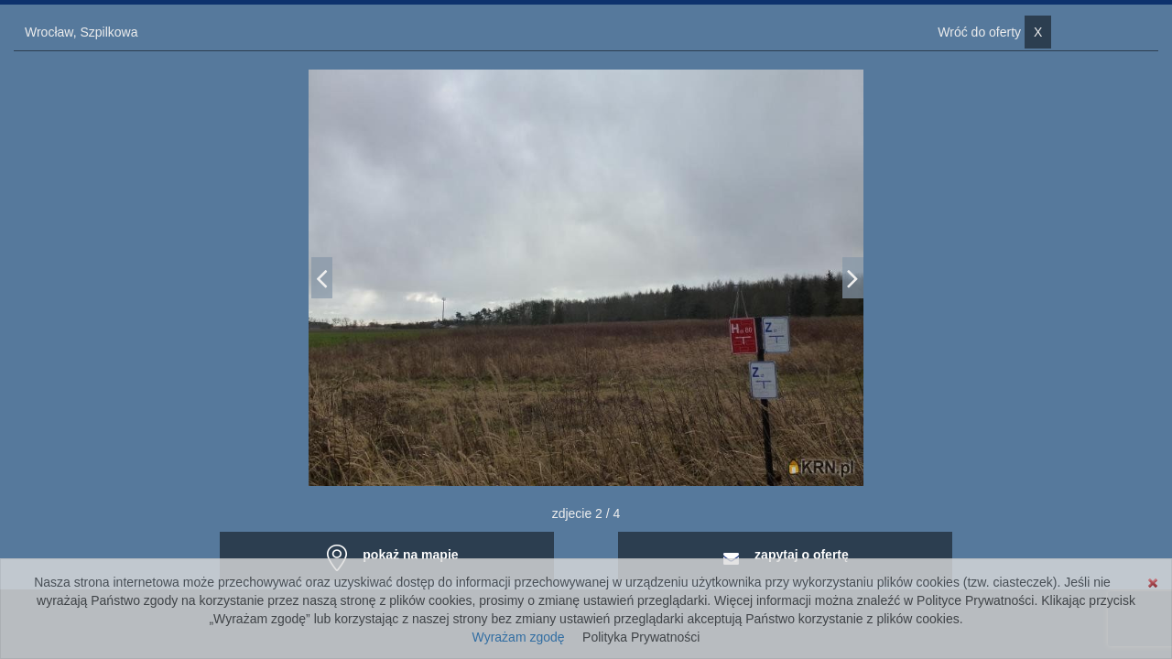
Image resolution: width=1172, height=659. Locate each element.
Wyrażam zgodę (518, 637)
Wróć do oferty (994, 32)
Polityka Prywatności (641, 637)
